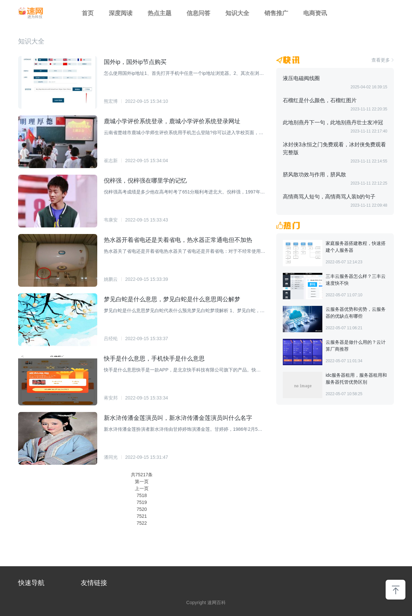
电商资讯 (315, 13)
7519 (141, 502)
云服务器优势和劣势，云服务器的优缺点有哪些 (356, 313)
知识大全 (237, 13)
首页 (88, 13)
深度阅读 (120, 13)
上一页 (142, 488)
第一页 (142, 481)
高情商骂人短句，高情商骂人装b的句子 (329, 196)
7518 (141, 495)
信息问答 (198, 13)
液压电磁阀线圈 (301, 78)
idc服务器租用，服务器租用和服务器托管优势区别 (356, 378)
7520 (141, 509)
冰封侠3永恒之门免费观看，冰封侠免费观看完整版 (334, 148)
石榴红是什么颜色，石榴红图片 (320, 100)
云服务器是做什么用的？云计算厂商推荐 (356, 345)
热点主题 (159, 13)
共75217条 (142, 474)
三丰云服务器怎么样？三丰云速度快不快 (356, 280)
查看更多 (380, 60)
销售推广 (276, 13)
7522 (141, 523)
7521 (141, 516)
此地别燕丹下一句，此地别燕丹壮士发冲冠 (333, 122)
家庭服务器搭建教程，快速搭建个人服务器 (356, 247)
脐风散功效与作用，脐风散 (314, 174)
